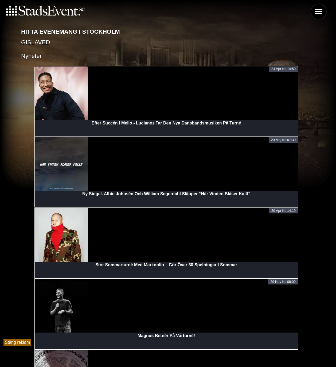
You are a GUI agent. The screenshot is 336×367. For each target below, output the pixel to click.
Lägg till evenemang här (168, 354)
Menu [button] (319, 11)
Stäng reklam (17, 342)
